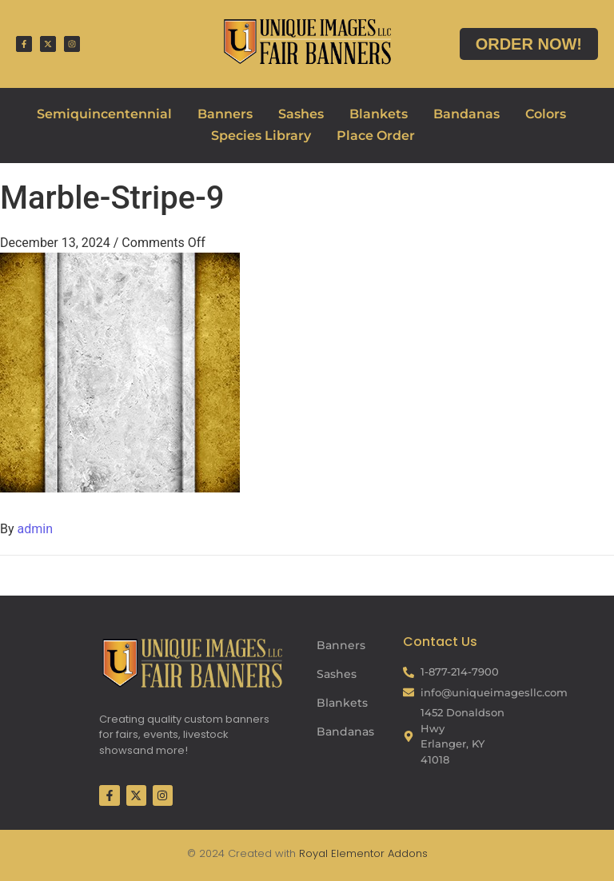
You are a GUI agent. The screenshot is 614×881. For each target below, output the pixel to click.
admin (35, 528)
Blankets (378, 114)
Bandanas (466, 114)
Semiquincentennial (104, 114)
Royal (313, 853)
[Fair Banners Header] (307, 41)
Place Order (376, 135)
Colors (545, 114)
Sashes (301, 114)
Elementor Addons (378, 853)
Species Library (261, 135)
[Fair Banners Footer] (192, 662)
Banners (225, 114)
